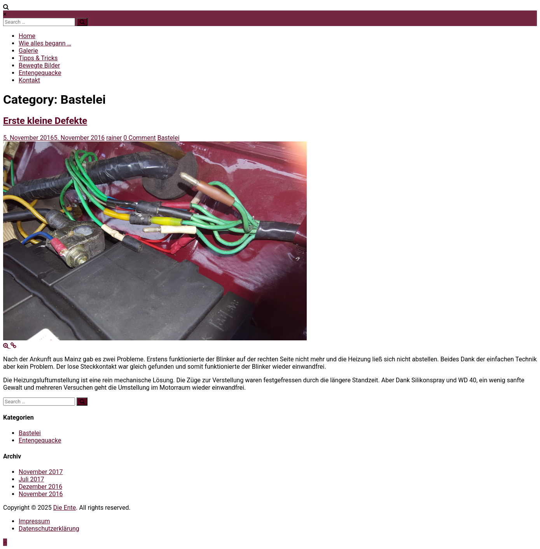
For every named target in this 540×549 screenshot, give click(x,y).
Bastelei (168, 137)
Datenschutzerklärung (49, 528)
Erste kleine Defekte (45, 120)
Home (27, 36)
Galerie (28, 50)
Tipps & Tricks (38, 58)
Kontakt (29, 80)
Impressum (34, 521)
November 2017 (41, 472)
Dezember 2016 (40, 486)
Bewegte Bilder (39, 65)
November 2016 (41, 494)
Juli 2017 (31, 479)
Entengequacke (40, 73)
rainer (114, 137)
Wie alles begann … (45, 43)
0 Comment (140, 137)
